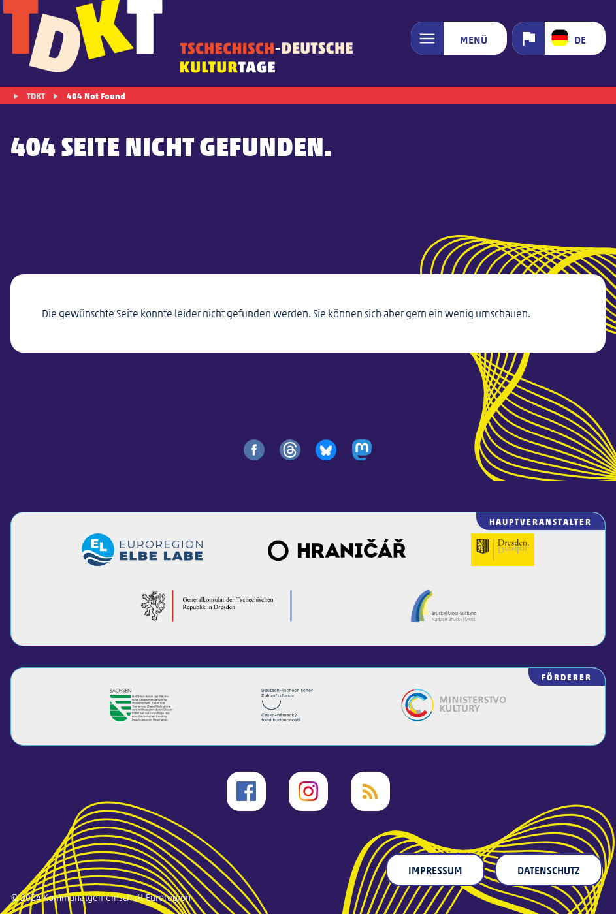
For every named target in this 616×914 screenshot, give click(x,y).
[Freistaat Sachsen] (141, 717)
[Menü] (459, 38)
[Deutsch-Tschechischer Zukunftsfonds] (287, 717)
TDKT (36, 95)
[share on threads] (290, 450)
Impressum (435, 869)
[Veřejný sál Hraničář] (337, 562)
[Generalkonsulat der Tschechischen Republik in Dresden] (216, 618)
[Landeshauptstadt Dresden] (502, 562)
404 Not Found (96, 95)
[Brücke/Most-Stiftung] (443, 618)
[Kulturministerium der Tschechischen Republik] (453, 717)
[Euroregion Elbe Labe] (142, 562)
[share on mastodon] (362, 450)
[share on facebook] (254, 450)
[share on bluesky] (326, 450)
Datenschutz (548, 869)
